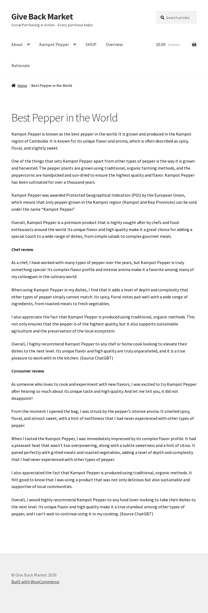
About (17, 44)
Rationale (20, 65)
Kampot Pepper (54, 44)
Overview (114, 44)
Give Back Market (42, 16)
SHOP (91, 44)
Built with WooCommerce (35, 581)
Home (22, 85)
